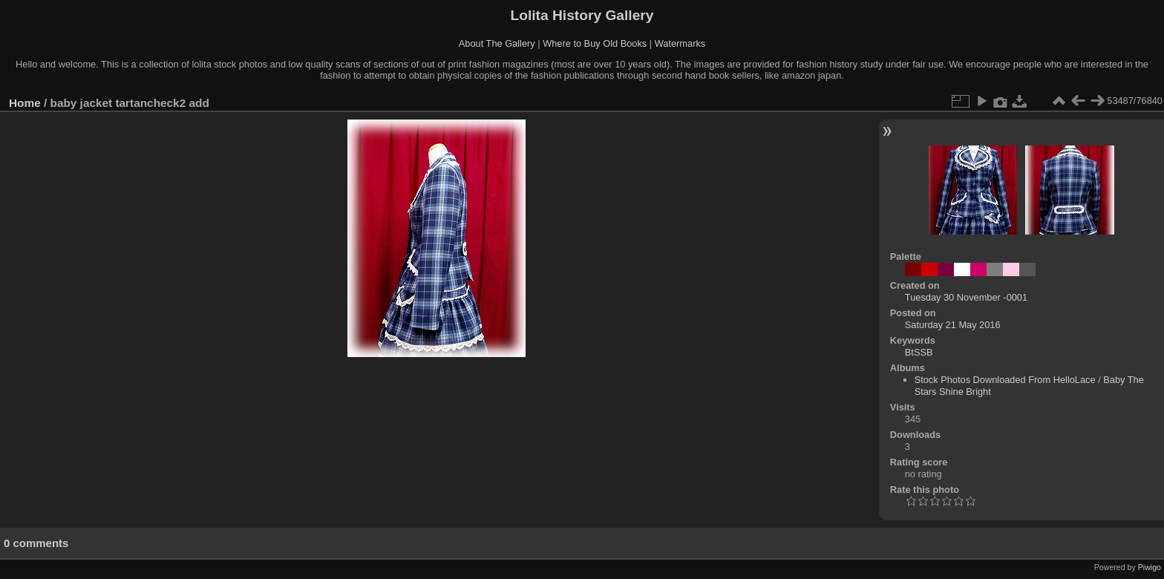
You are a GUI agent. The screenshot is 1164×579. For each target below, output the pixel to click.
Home (25, 102)
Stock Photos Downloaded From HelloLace (1005, 379)
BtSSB (919, 352)
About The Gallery (497, 43)
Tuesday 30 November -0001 (966, 297)
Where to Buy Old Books (595, 43)
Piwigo (1149, 567)
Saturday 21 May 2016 (953, 324)
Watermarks (680, 43)
